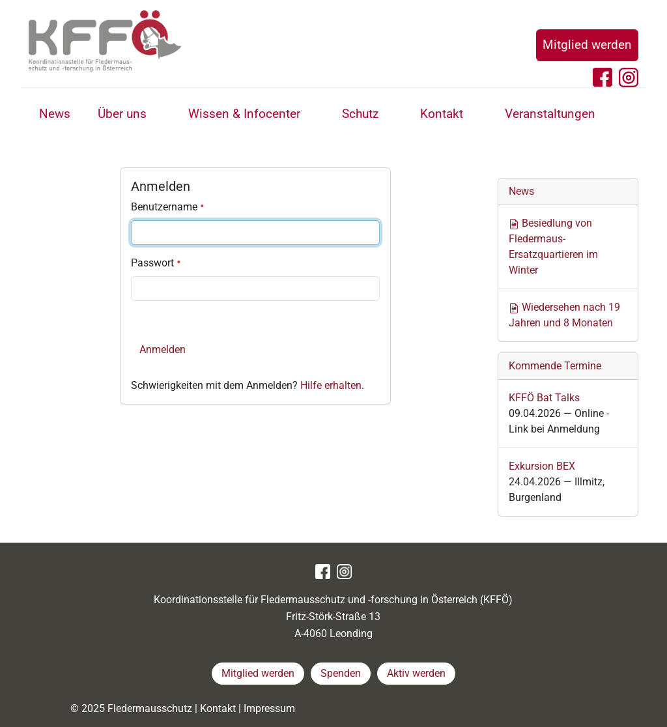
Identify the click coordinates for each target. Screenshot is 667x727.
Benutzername (168, 207)
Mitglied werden (587, 44)
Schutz (360, 113)
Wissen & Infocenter (244, 113)
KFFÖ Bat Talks (544, 398)
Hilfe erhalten (331, 385)
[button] (161, 115)
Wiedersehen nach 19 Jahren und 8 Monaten (564, 315)
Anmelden (162, 349)
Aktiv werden (416, 673)
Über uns (122, 113)
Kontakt (441, 113)
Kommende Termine (555, 366)
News (54, 113)
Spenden (340, 673)
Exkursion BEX (542, 466)
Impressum (269, 708)
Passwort (156, 263)
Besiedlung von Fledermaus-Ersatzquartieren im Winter (553, 246)
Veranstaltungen (550, 113)
